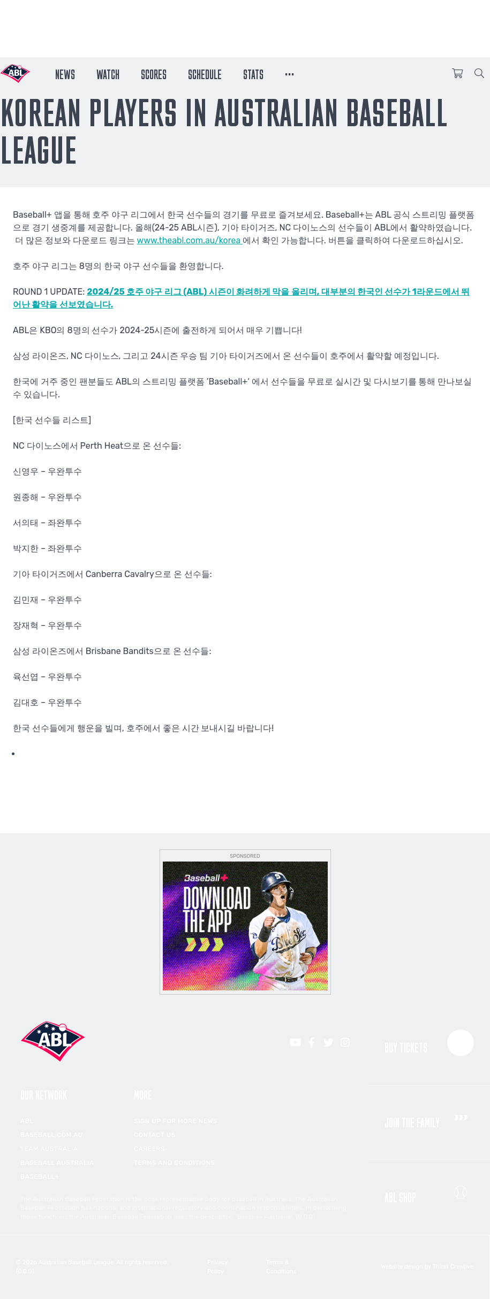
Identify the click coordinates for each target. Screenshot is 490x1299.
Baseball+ (39, 1176)
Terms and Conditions (174, 1162)
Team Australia (49, 1148)
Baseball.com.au (51, 1135)
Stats (253, 73)
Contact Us (155, 1135)
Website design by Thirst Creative (427, 1266)
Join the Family (429, 1118)
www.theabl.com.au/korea (190, 240)
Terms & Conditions (282, 1267)
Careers (149, 1148)
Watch (107, 73)
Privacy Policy (218, 1267)
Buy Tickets (429, 1043)
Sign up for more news (175, 1121)
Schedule (205, 73)
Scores (154, 73)
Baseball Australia (57, 1162)
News (65, 73)
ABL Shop (429, 1192)
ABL (27, 1121)
